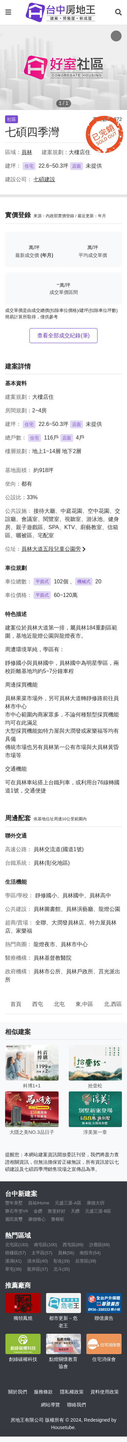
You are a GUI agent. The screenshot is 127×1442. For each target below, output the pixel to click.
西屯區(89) (73, 1244)
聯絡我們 (76, 1404)
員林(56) (66, 1252)
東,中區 (84, 1004)
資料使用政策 (104, 1391)
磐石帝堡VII (16, 1211)
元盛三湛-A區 (68, 1202)
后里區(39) (85, 1260)
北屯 (59, 1004)
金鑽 (38, 1211)
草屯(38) (13, 1269)
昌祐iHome (38, 1202)
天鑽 (75, 1211)
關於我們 (17, 1391)
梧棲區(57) (15, 1252)
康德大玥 (95, 1202)
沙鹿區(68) (99, 1244)
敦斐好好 (56, 1211)
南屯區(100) (45, 1244)
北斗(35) (62, 1269)
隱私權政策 (72, 1391)
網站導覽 (50, 1404)
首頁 (15, 1004)
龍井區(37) (37, 1269)
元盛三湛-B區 (98, 1211)
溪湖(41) (13, 1260)
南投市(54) (90, 1252)
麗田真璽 (14, 1219)
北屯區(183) (16, 1244)
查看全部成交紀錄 (63, 335)
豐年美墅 (14, 1202)
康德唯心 (37, 1219)
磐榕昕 (57, 1219)
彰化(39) (62, 1260)
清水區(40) (37, 1260)
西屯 (37, 1004)
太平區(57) (41, 1252)
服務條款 (43, 1391)
